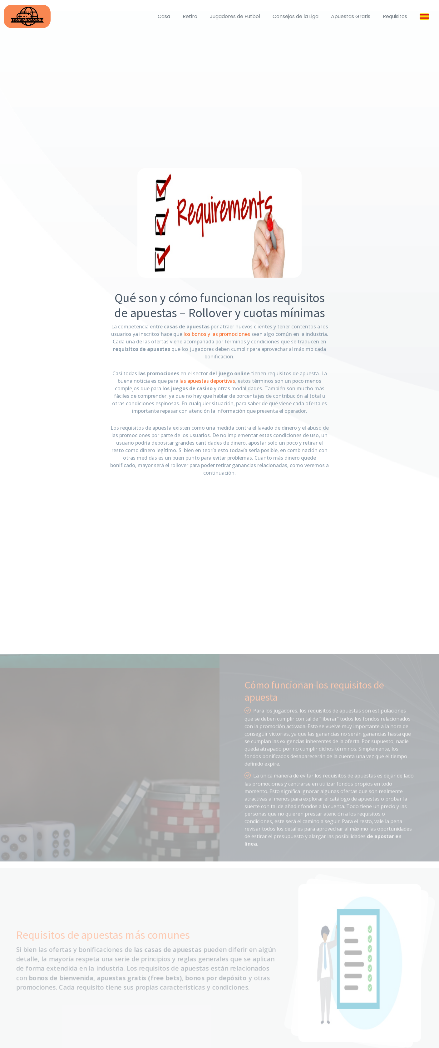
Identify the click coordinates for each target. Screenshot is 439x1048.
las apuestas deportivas (207, 380)
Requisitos (395, 16)
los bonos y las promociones (217, 334)
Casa (164, 16)
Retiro (190, 16)
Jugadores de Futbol (235, 16)
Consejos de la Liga (295, 16)
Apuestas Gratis (350, 16)
